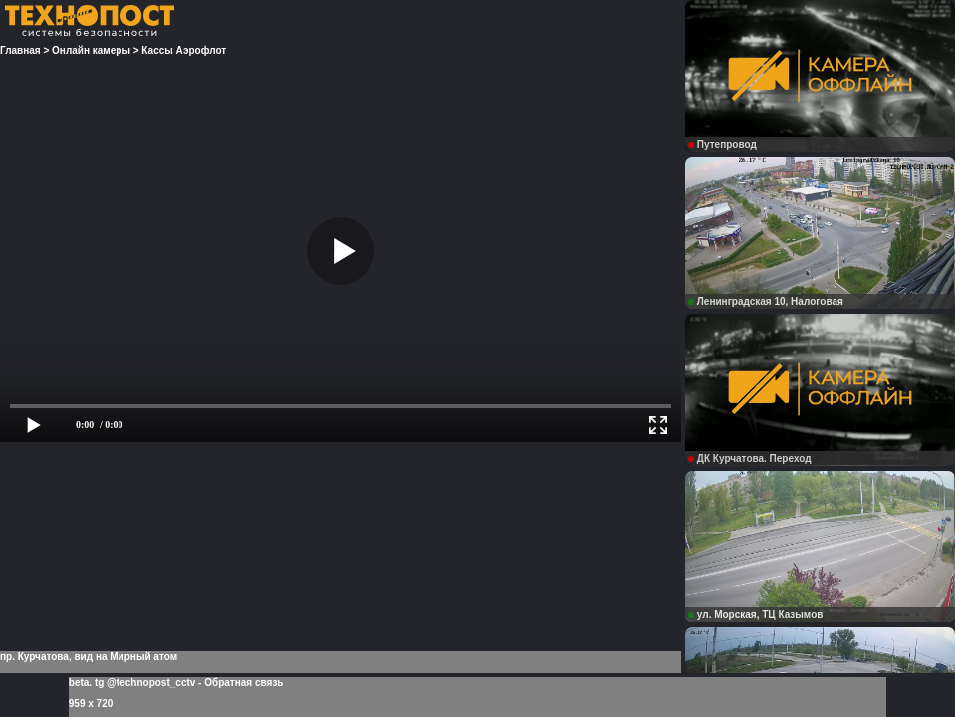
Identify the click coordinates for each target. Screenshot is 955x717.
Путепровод (722, 144)
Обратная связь (243, 682)
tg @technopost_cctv (145, 682)
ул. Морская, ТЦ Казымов (756, 614)
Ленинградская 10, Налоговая (765, 301)
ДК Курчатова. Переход (750, 458)
